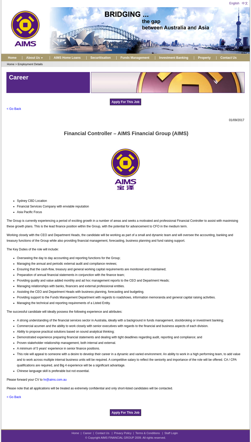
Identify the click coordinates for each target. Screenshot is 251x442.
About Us (35, 58)
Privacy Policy (122, 433)
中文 (245, 3)
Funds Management (134, 58)
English (234, 3)
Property (204, 58)
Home (12, 58)
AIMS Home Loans (67, 58)
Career (87, 433)
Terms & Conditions (147, 433)
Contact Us (228, 58)
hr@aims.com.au (55, 379)
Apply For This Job (126, 102)
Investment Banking (173, 58)
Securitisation (100, 58)
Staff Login (171, 433)
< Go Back (14, 109)
